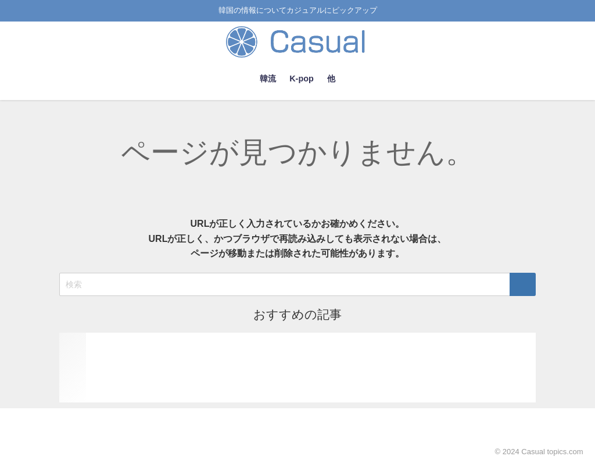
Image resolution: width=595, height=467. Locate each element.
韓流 (268, 78)
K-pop (301, 78)
